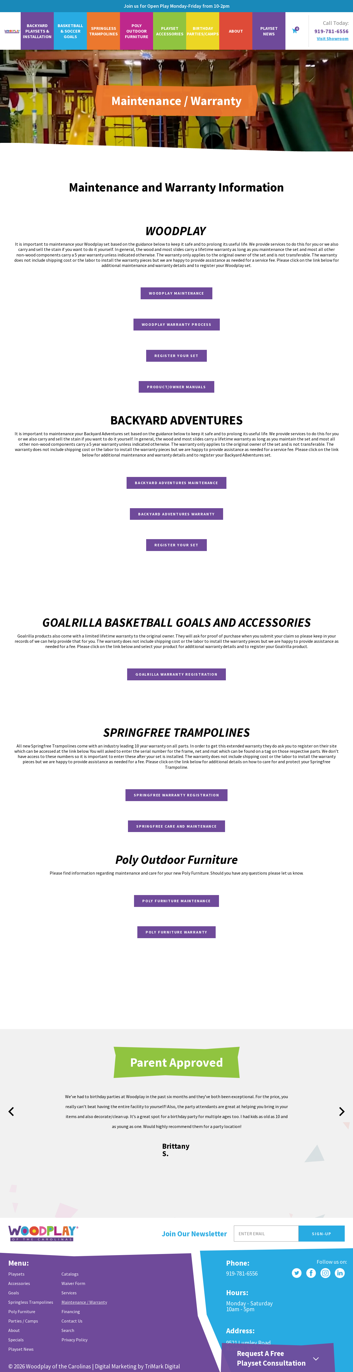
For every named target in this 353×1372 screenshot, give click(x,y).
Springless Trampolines (103, 30)
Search (67, 1330)
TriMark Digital (162, 1366)
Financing (70, 1311)
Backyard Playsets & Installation (37, 31)
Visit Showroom (333, 38)
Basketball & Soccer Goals (70, 31)
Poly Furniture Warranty (176, 932)
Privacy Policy (74, 1339)
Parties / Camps (23, 1321)
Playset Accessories (169, 30)
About (236, 31)
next (342, 1111)
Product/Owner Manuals (176, 386)
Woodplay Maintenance (176, 293)
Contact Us (71, 1321)
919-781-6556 (331, 31)
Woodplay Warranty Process (177, 324)
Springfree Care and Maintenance (176, 826)
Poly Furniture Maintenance (176, 900)
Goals (13, 1292)
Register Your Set (176, 355)
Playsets (16, 1274)
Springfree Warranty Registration (176, 795)
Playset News (269, 30)
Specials (16, 1339)
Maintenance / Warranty (84, 1302)
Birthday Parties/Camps (203, 30)
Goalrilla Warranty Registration (176, 674)
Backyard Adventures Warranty (176, 513)
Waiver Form (73, 1283)
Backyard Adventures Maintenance (176, 482)
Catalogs (70, 1274)
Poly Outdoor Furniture (136, 31)
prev (11, 1111)
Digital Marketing (116, 1366)
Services (69, 1292)
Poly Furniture (21, 1311)
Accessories (19, 1283)
